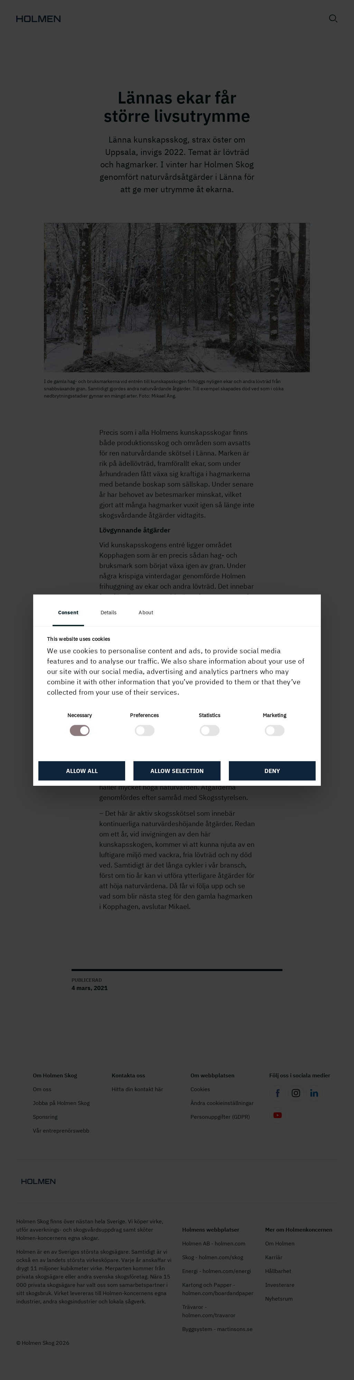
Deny (272, 771)
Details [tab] (109, 612)
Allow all (82, 771)
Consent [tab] (68, 612)
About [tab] (146, 612)
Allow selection (177, 771)
